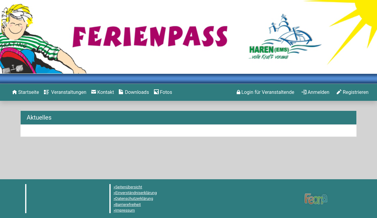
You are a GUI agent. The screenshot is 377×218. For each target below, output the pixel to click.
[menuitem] (26, 92)
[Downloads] (133, 92)
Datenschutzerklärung (134, 198)
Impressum (125, 210)
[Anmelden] (265, 92)
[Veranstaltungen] (65, 92)
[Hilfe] (163, 92)
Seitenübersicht (128, 187)
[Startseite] (26, 92)
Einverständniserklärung (136, 192)
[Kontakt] (102, 92)
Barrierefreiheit (128, 204)
